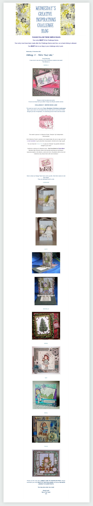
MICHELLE (46, 309)
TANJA (46, 446)
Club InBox (61, 148)
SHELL (46, 413)
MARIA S (46, 65)
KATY (46, 249)
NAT (46, 377)
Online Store (40, 144)
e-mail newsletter (31, 141)
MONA (46, 343)
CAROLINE (46, 182)
